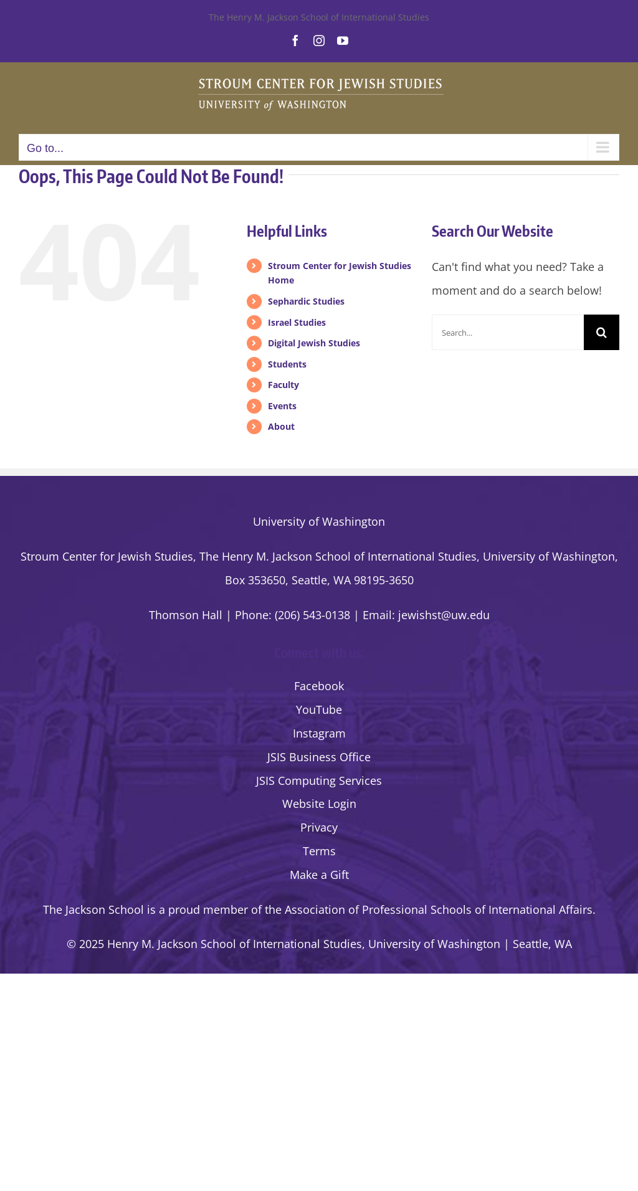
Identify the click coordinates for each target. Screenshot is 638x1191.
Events (282, 406)
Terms (319, 850)
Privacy (319, 827)
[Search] (601, 332)
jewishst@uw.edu (444, 614)
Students (287, 364)
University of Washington (319, 521)
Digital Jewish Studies (314, 343)
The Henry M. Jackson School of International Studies (319, 17)
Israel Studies (297, 322)
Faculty (283, 385)
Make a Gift (319, 874)
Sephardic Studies (306, 301)
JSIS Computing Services (319, 780)
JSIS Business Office (319, 756)
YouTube (319, 709)
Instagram (319, 733)
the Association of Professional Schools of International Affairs (429, 909)
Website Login (319, 803)
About (281, 426)
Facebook (319, 685)
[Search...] (508, 332)
